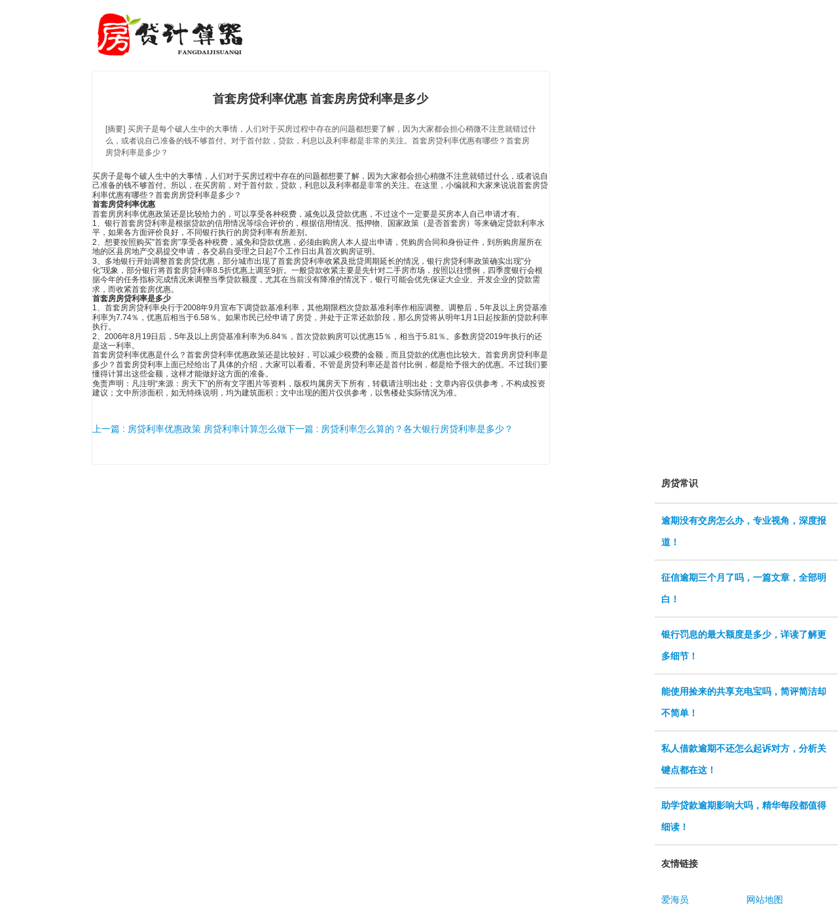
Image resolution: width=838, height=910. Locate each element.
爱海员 (675, 899)
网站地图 (764, 899)
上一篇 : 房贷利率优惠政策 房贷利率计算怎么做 (189, 429)
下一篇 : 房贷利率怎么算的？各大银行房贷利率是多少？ (400, 429)
